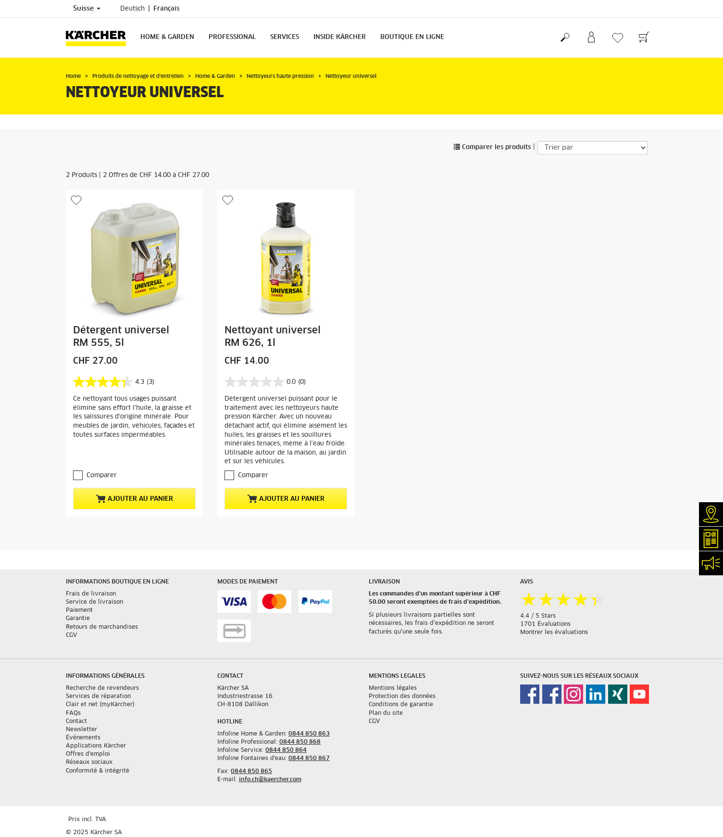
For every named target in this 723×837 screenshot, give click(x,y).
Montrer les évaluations (554, 632)
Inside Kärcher (339, 37)
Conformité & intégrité (97, 771)
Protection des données (402, 696)
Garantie (78, 618)
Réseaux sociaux (89, 762)
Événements (83, 738)
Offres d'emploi (88, 754)
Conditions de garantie (401, 705)
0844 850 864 (286, 750)
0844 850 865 (251, 771)
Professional (232, 37)
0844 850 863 (309, 734)
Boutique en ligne (412, 37)
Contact (76, 721)
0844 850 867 (309, 758)
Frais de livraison (91, 594)
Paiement (79, 610)
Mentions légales (393, 688)
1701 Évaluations (545, 624)
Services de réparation (98, 696)
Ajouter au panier (134, 499)
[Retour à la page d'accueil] (99, 37)
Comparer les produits (492, 147)
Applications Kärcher (96, 746)
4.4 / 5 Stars (538, 616)
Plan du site (386, 713)
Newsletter (81, 730)
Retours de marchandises (102, 627)
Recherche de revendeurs (102, 688)
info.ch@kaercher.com (270, 780)
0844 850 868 (300, 742)
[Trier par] (592, 147)
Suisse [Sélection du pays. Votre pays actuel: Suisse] (86, 8)
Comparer (102, 475)
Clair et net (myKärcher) (100, 705)
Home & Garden (167, 37)
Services (284, 37)
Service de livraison (94, 602)
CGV (71, 635)
